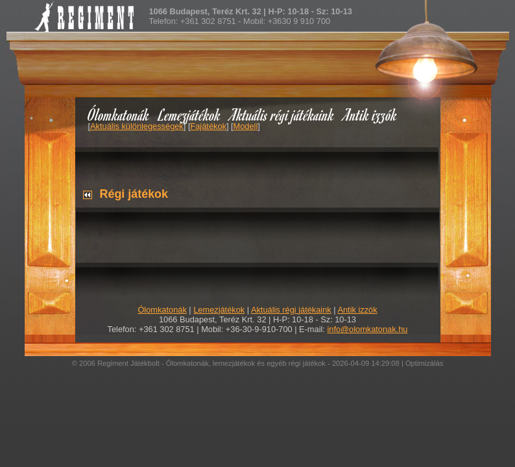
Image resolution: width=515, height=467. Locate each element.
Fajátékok (208, 126)
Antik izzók (370, 114)
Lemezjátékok (190, 114)
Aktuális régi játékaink (282, 114)
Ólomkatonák (118, 114)
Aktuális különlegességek (137, 126)
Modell (246, 126)
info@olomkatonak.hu (367, 329)
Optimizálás (424, 363)
